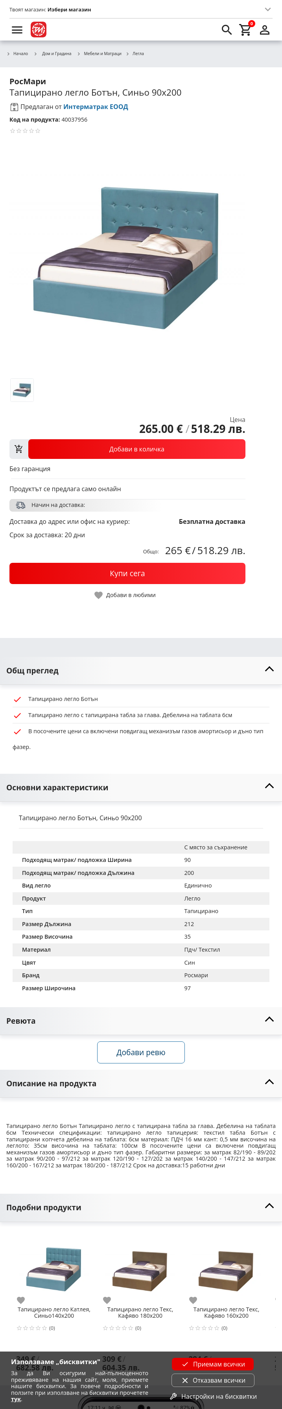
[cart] (246, 29)
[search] (227, 29)
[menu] (17, 29)
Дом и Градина (52, 53)
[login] (265, 29)
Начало (17, 54)
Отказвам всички (212, 1380)
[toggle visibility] (141, 671)
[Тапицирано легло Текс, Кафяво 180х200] (140, 1267)
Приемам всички (213, 1364)
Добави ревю (140, 1052)
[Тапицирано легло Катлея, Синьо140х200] (54, 1267)
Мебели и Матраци (99, 54)
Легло (192, 898)
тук (16, 1399)
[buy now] (127, 573)
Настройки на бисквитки (213, 1396)
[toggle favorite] (125, 595)
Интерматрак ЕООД (95, 106)
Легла (134, 54)
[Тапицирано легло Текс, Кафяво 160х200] (226, 1267)
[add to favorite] (25, 1300)
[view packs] (127, 449)
